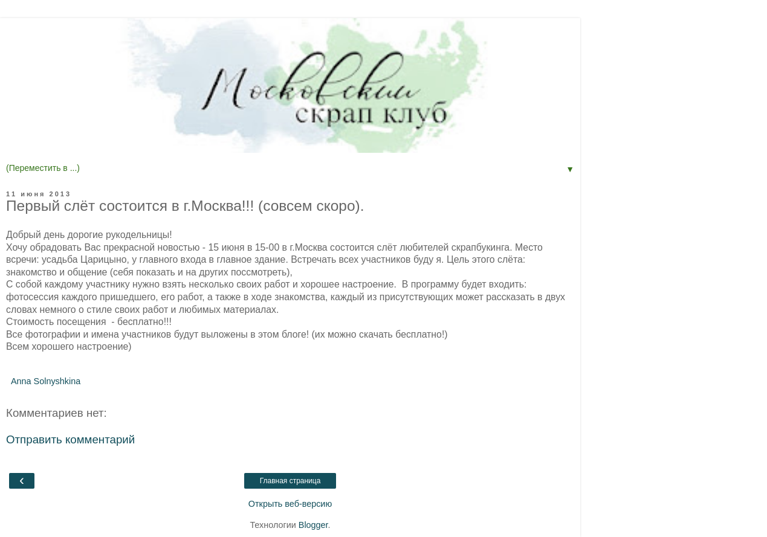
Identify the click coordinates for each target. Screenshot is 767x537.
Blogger (313, 525)
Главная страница (290, 481)
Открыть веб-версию (290, 504)
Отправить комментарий (70, 439)
